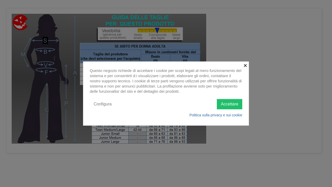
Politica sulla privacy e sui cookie (215, 115)
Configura (103, 104)
